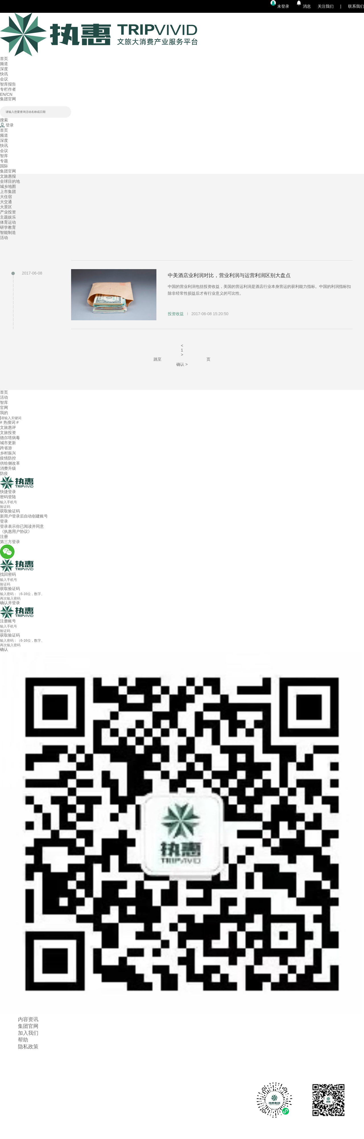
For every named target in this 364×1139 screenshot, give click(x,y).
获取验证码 (10, 635)
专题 (4, 161)
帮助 (23, 1040)
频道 (4, 63)
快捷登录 (8, 491)
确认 (4, 649)
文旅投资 (8, 432)
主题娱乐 (8, 217)
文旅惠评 (8, 427)
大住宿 (6, 196)
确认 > (182, 364)
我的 (4, 412)
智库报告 (8, 84)
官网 (4, 407)
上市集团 (8, 191)
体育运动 (8, 222)
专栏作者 (8, 89)
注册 (4, 536)
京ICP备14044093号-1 (182, 1136)
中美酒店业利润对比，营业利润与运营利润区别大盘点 (229, 275)
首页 (4, 58)
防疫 (4, 473)
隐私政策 (28, 1046)
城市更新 (8, 442)
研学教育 (8, 227)
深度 (4, 68)
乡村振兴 (8, 453)
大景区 (6, 207)
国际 (4, 166)
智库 (4, 155)
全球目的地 (10, 181)
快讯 (4, 74)
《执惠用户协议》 (16, 531)
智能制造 (8, 232)
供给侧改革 (10, 463)
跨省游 (6, 448)
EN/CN (6, 94)
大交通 (6, 201)
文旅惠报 (8, 176)
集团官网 (8, 99)
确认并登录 (10, 602)
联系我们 (356, 6)
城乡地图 (8, 186)
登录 (4, 521)
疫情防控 (8, 458)
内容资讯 (28, 1019)
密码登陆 (8, 496)
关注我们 (326, 6)
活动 (4, 237)
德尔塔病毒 (10, 437)
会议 (4, 79)
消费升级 (8, 468)
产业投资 (8, 212)
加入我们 (28, 1033)
